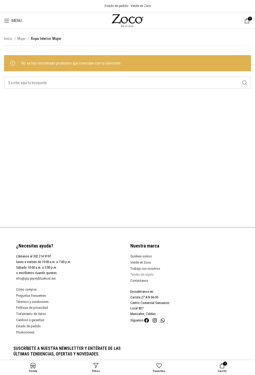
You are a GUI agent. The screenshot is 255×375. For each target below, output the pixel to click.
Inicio (8, 38)
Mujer (22, 38)
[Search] (127, 83)
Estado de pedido (116, 6)
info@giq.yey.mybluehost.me (36, 278)
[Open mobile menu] (13, 20)
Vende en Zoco (141, 6)
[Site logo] (128, 20)
